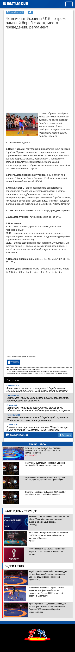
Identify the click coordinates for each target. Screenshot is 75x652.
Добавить (65, 435)
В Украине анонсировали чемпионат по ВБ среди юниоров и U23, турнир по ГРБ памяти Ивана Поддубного (37, 427)
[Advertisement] (30, 51)
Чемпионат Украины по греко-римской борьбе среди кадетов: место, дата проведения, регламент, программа (38, 408)
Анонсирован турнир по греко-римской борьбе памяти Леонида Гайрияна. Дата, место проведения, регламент (37, 388)
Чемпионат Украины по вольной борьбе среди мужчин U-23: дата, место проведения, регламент (37, 418)
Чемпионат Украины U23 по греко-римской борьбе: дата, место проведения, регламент (37, 398)
